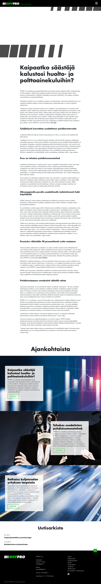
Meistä (69, 563)
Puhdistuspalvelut (72, 561)
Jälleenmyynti (71, 569)
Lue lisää (13, 396)
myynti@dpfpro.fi (41, 569)
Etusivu (70, 556)
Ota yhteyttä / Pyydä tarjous (76, 571)
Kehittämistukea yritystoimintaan (16, 544)
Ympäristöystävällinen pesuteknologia (17, 537)
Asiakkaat (70, 567)
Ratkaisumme (71, 559)
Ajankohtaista (71, 565)
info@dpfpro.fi (40, 564)
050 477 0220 (40, 562)
